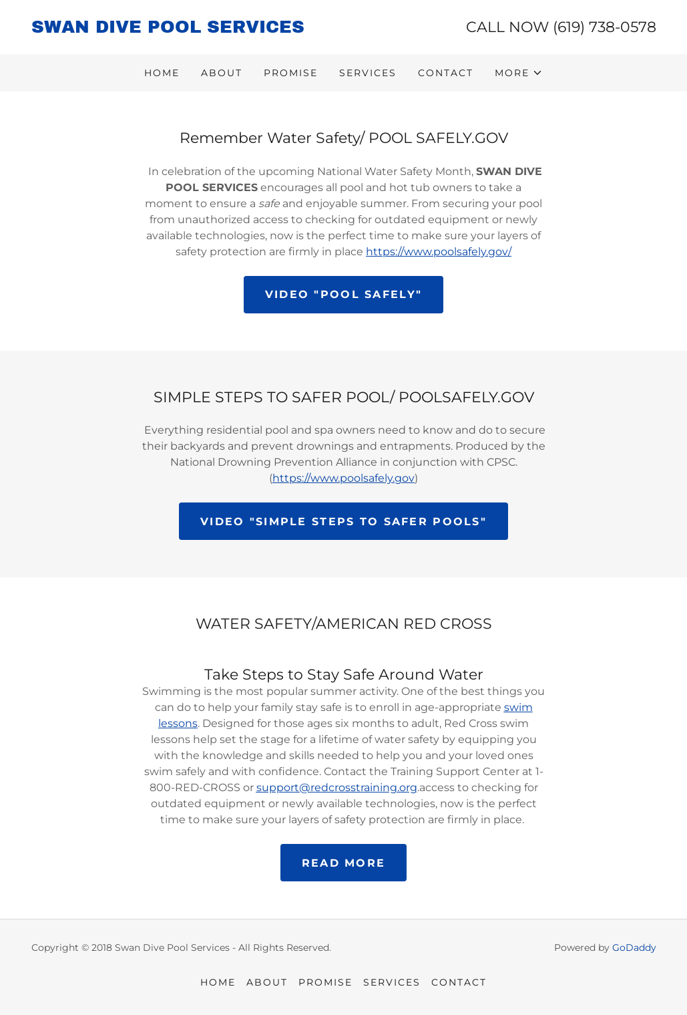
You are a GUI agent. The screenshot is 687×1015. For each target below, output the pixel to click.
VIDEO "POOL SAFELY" (343, 294)
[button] (519, 73)
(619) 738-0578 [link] (604, 27)
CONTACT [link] (445, 73)
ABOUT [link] (221, 73)
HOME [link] (162, 73)
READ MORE (344, 863)
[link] (187, 29)
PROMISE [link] (291, 73)
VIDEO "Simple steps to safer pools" (343, 521)
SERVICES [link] (368, 73)
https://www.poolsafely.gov (343, 478)
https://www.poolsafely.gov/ (438, 251)
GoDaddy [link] (634, 947)
